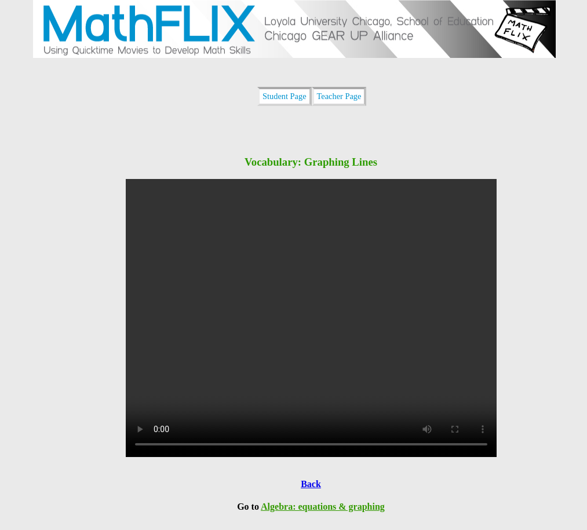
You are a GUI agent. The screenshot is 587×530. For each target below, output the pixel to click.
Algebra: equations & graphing (323, 506)
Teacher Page (339, 96)
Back (311, 484)
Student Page (284, 96)
